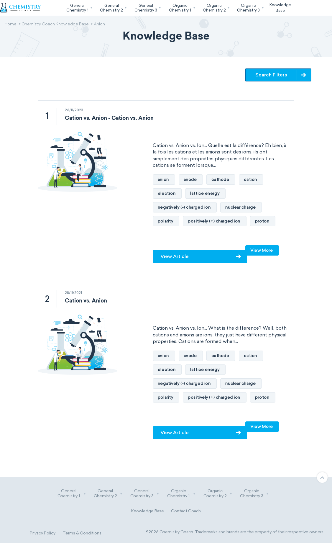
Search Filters (271, 75)
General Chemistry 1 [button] (71, 493)
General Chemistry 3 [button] (144, 493)
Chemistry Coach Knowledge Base (55, 24)
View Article (174, 256)
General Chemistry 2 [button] (108, 493)
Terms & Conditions (82, 533)
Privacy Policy (42, 533)
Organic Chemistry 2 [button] (217, 493)
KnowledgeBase (280, 7)
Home (10, 24)
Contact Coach (186, 510)
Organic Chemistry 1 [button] (181, 493)
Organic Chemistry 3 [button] (254, 493)
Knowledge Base (147, 510)
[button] (79, 8)
